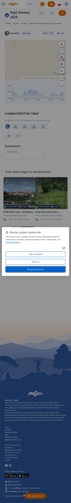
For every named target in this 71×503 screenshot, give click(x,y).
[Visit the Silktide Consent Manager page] (63, 248)
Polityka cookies (13, 242)
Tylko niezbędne (35, 254)
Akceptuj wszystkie (35, 269)
